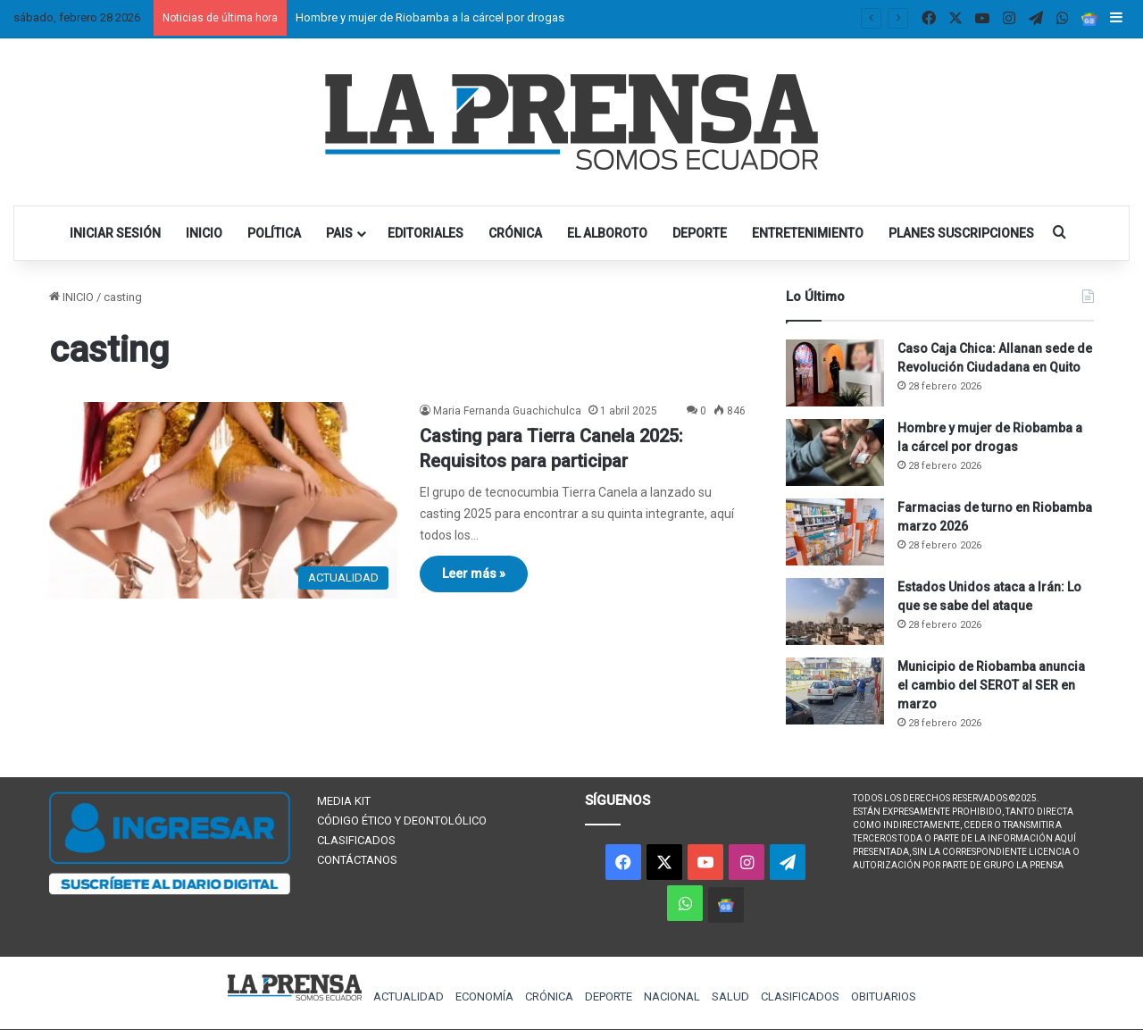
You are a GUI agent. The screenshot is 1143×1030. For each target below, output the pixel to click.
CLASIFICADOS (356, 840)
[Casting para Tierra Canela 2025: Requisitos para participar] (223, 500)
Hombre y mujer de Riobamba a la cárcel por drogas (430, 17)
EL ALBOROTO (607, 233)
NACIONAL (672, 996)
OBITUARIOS (883, 996)
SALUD (730, 996)
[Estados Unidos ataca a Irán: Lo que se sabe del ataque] (835, 611)
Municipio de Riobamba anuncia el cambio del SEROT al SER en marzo (991, 685)
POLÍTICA (274, 233)
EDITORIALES (425, 233)
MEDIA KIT (344, 801)
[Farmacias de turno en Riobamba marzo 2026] (835, 531)
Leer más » (473, 573)
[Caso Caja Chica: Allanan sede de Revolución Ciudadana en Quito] (835, 372)
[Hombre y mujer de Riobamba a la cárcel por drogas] (835, 452)
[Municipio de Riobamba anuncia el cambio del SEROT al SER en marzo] (835, 690)
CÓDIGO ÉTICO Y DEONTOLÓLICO (402, 820)
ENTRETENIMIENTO (808, 233)
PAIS (339, 233)
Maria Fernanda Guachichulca (507, 411)
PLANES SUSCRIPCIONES (961, 233)
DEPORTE (699, 233)
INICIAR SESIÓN (115, 233)
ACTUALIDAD (408, 996)
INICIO (204, 233)
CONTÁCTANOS (357, 860)
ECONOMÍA (484, 996)
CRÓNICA (515, 233)
